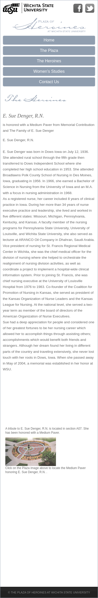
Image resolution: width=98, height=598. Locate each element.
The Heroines (49, 61)
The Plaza (49, 50)
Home (49, 40)
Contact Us (49, 82)
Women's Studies (49, 71)
